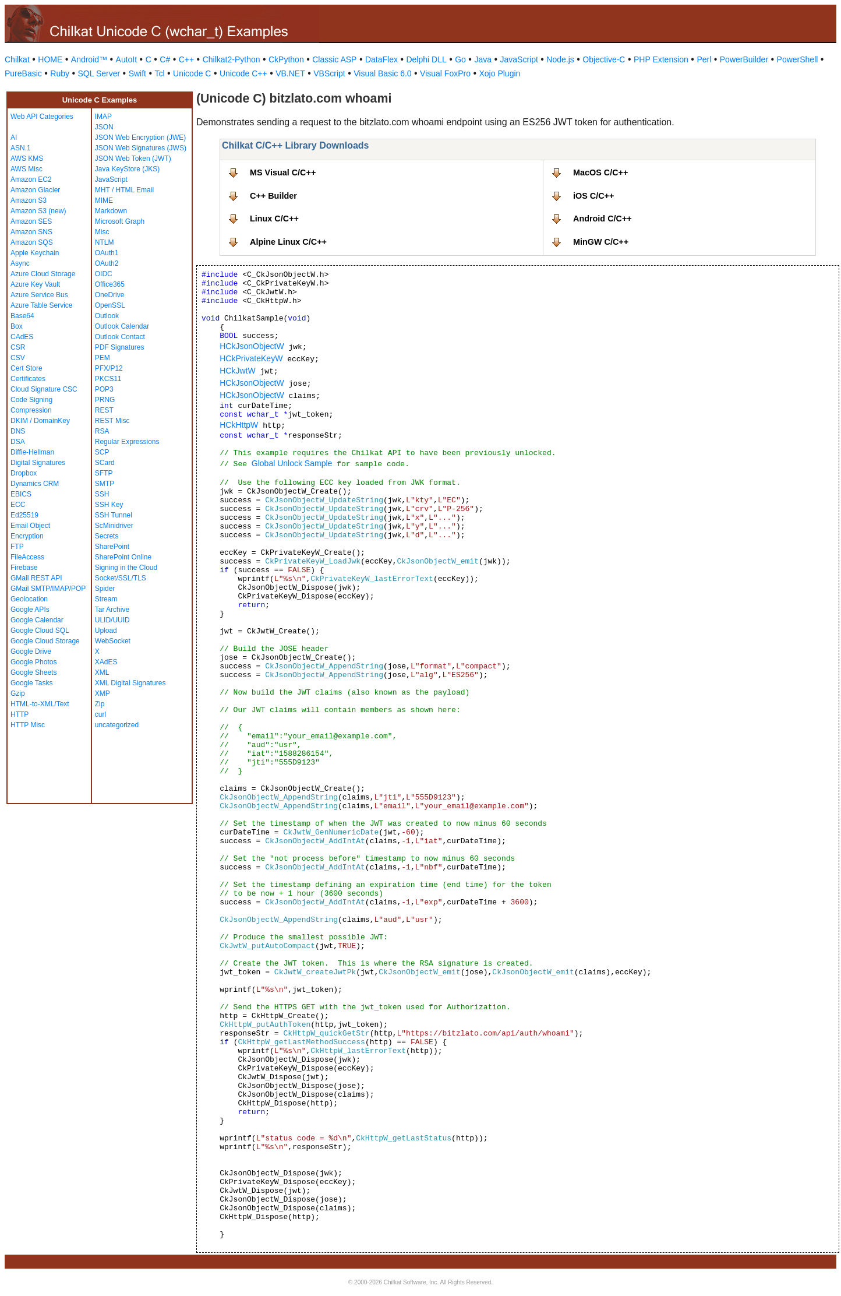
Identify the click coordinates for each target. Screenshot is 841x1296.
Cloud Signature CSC (43, 389)
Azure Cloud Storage (42, 274)
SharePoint (112, 547)
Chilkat (17, 59)
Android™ (89, 59)
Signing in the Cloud (126, 568)
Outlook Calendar (122, 326)
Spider (105, 588)
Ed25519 (24, 515)
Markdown (111, 211)
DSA (17, 442)
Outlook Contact (120, 337)
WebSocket (112, 641)
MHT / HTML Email (124, 190)
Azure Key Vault (35, 284)
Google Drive (30, 651)
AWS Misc (26, 169)
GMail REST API (36, 578)
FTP (17, 547)
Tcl (159, 73)
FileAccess (27, 557)
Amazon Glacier (35, 190)
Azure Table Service (41, 305)
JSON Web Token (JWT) (133, 158)
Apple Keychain (34, 253)
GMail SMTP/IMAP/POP (48, 588)
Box (16, 326)
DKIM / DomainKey (40, 421)
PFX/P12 (109, 368)
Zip (100, 704)
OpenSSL (110, 305)
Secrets (107, 536)
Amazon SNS (31, 232)
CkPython (286, 59)
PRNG (105, 400)
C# (165, 59)
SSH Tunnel (113, 515)
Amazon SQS (31, 242)
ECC (17, 505)
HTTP (19, 714)
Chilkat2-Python (231, 59)
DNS (17, 431)
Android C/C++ (602, 218)
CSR (17, 347)
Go (460, 59)
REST (104, 410)
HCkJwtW (237, 370)
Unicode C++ (243, 73)
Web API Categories (41, 116)
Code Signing (31, 400)
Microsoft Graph (119, 221)
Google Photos (33, 662)
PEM (102, 358)
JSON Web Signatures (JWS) (140, 148)
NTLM (104, 242)
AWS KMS (26, 158)
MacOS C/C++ (600, 172)
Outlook (107, 316)
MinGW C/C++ (600, 241)
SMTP (104, 484)
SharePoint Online (123, 557)
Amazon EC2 (31, 179)
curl (100, 714)
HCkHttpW (239, 424)
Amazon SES (31, 221)
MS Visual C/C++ (283, 172)
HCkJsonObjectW (252, 346)
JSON (104, 127)
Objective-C (603, 59)
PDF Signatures (119, 347)
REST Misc (112, 421)
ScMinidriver (114, 526)
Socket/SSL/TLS (120, 578)
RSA (102, 431)
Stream (106, 599)
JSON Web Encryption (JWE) (140, 137)
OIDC (103, 274)
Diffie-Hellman (32, 452)
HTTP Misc (27, 725)
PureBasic (23, 73)
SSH (102, 494)
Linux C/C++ (274, 218)
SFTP (104, 473)
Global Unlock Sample (292, 463)
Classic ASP (334, 59)
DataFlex (381, 59)
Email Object (30, 526)
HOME (50, 59)
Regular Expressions (127, 442)
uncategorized (117, 725)
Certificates (27, 379)
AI (13, 137)
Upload (106, 630)
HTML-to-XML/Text (39, 704)
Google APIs (30, 609)
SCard (105, 463)
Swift (137, 73)
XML (102, 672)
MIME (104, 200)
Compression (31, 410)
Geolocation (29, 599)
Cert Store (26, 368)
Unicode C (192, 73)
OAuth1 (107, 253)
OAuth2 (107, 263)
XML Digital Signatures (130, 683)
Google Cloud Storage (45, 641)
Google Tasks (31, 683)
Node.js (560, 59)
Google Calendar (36, 620)
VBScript (329, 73)
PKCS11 (108, 379)
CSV (17, 358)
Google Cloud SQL (39, 630)
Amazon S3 (28, 200)
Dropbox (23, 473)
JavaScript (519, 59)
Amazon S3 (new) (38, 211)
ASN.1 (20, 148)
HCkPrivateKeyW (251, 358)
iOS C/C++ (593, 195)
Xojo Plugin (500, 73)
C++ (186, 59)
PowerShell (797, 59)
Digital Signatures (37, 463)
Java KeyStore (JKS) (127, 169)
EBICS (20, 494)
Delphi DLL (426, 59)
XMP (102, 693)
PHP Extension (661, 59)
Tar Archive (112, 609)
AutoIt (126, 59)
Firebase (24, 568)
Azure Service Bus (39, 295)
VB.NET (290, 73)
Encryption (27, 536)
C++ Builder (273, 195)
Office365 (110, 284)
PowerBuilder (744, 59)
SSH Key (109, 505)
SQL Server (99, 73)
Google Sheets (33, 672)
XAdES (106, 662)
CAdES (21, 337)
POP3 (104, 389)
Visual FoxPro (445, 73)
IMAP (103, 116)
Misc (102, 232)
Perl (704, 59)
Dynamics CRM (34, 484)
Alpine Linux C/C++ (288, 241)
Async (20, 263)
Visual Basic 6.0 (382, 73)
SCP (102, 452)
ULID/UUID (112, 620)
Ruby (59, 73)
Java (483, 59)
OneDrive (110, 295)
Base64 (22, 316)
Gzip (17, 693)
